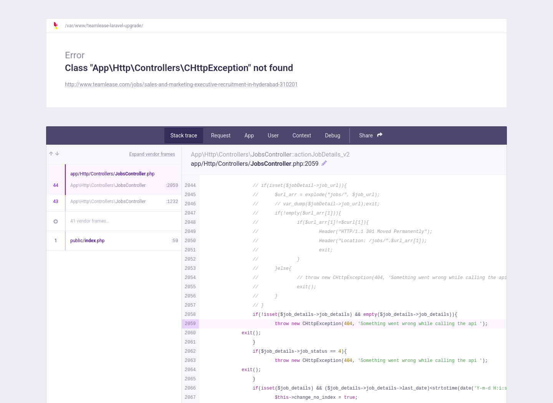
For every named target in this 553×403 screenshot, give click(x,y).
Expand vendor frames (152, 154)
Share (370, 135)
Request (220, 135)
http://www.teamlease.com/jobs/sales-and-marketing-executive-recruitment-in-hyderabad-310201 (181, 84)
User (273, 135)
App (249, 135)
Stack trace (184, 135)
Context (302, 135)
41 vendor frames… (89, 221)
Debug (332, 135)
